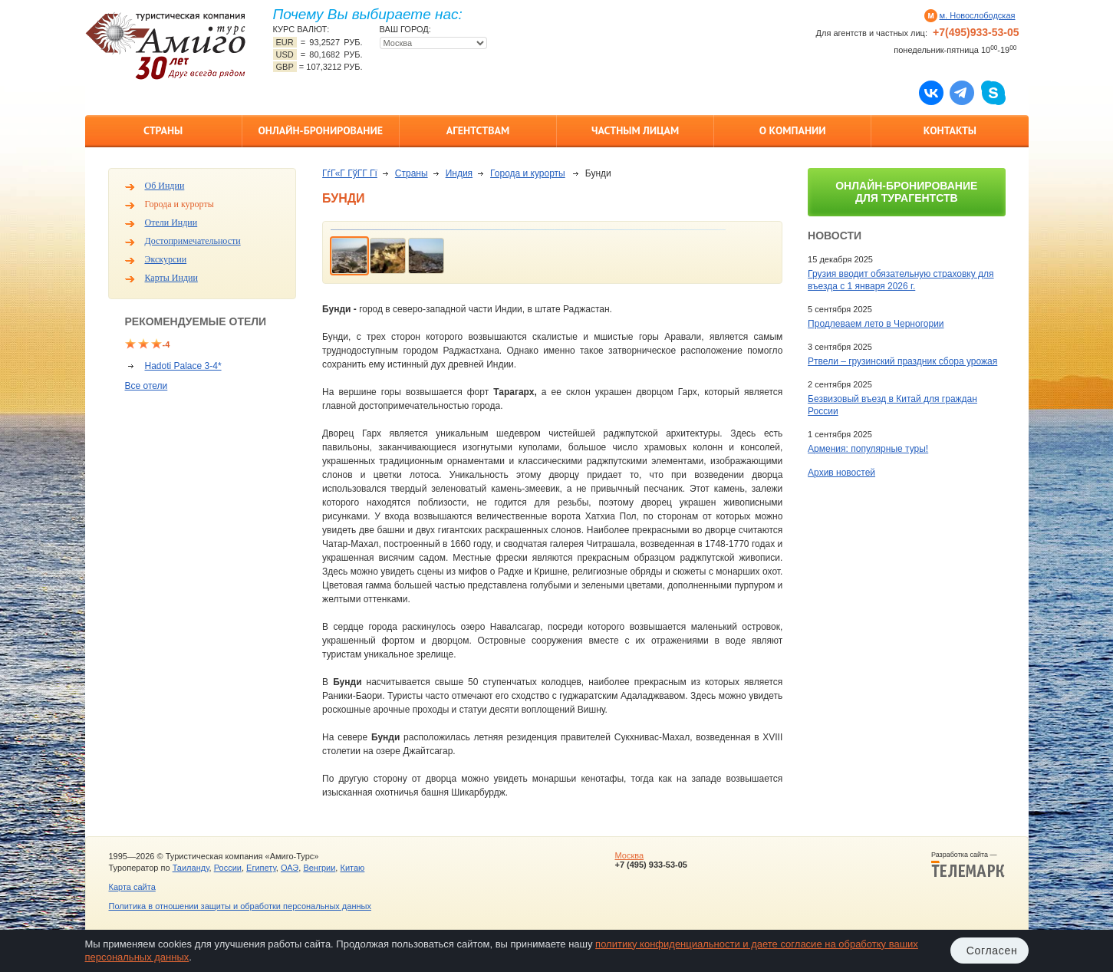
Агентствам (477, 130)
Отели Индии (171, 222)
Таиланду (191, 867)
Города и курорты (179, 204)
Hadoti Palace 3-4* (183, 366)
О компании (792, 130)
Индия (459, 173)
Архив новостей (841, 472)
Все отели (146, 386)
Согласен (992, 950)
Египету (261, 867)
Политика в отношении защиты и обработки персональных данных (240, 906)
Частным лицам (635, 130)
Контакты (950, 130)
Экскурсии (166, 259)
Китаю (352, 867)
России (228, 867)
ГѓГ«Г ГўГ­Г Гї (349, 173)
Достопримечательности (193, 241)
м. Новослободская (978, 15)
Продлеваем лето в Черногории (875, 323)
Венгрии (319, 867)
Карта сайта (132, 886)
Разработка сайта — (968, 864)
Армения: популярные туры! (868, 448)
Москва (629, 855)
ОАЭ (289, 867)
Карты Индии (171, 277)
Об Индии (165, 185)
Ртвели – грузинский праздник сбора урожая (902, 361)
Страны (163, 130)
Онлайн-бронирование (320, 130)
